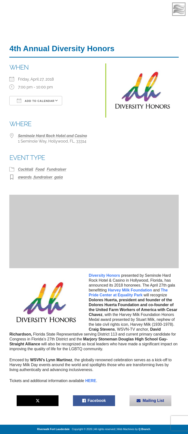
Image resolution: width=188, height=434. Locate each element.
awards (25, 177)
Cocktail (25, 169)
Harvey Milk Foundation (130, 290)
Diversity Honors (104, 275)
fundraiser (43, 177)
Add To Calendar (35, 100)
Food (40, 169)
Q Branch (144, 429)
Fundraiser (56, 169)
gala (58, 177)
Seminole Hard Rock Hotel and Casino (52, 135)
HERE (90, 381)
